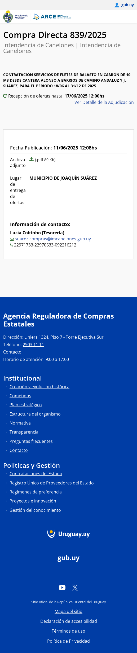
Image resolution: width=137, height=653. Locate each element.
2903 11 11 (33, 344)
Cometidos (20, 396)
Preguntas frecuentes (31, 441)
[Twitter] (75, 587)
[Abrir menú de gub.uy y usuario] (124, 5)
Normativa (20, 423)
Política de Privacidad (68, 641)
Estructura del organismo (35, 414)
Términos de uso (68, 631)
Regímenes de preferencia (36, 492)
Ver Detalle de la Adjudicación (104, 102)
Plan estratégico (26, 405)
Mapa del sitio (68, 611)
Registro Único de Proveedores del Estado (52, 483)
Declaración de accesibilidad (68, 621)
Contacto (12, 352)
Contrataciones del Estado (36, 473)
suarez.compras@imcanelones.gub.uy (53, 239)
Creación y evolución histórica (39, 387)
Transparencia (24, 432)
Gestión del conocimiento (35, 510)
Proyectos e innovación (33, 501)
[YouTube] (62, 587)
